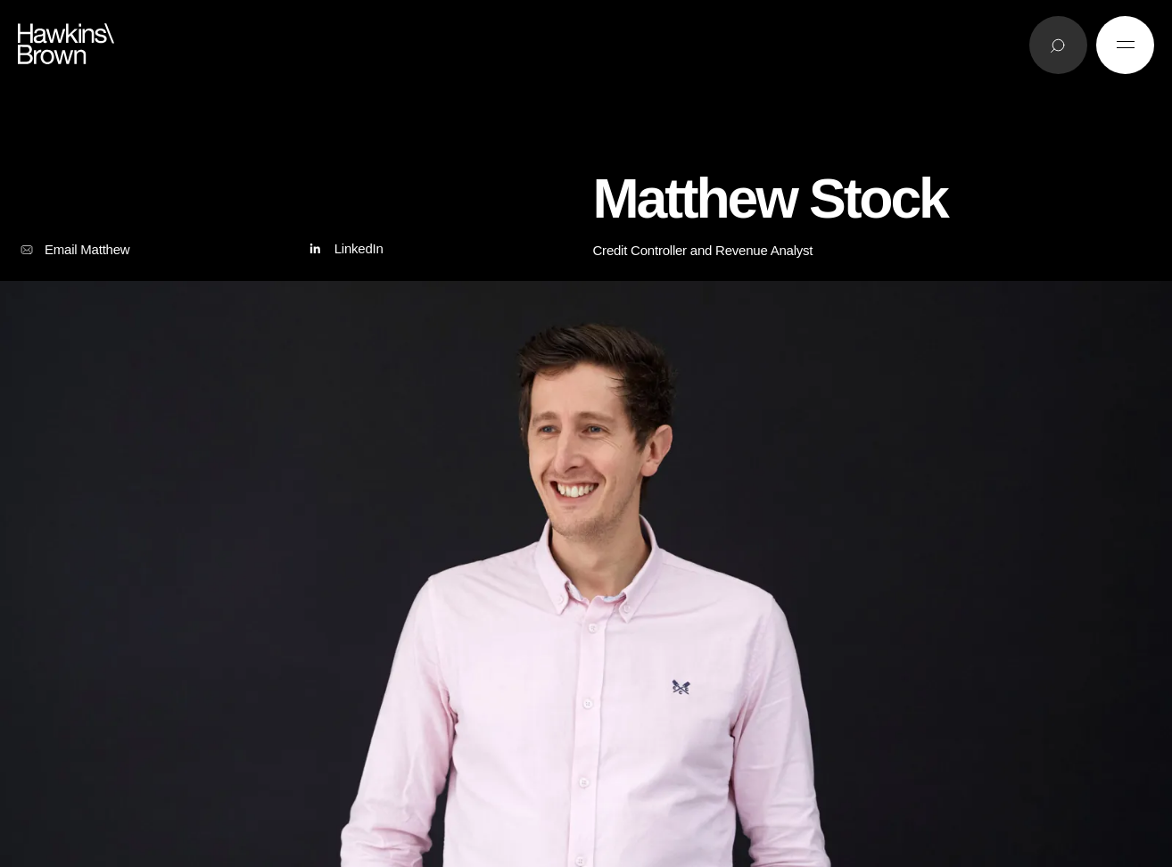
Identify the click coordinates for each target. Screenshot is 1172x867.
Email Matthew (73, 250)
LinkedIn (344, 249)
